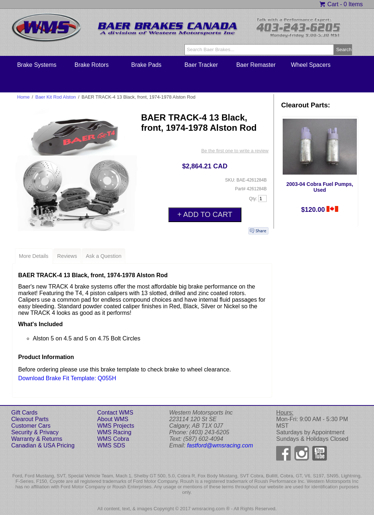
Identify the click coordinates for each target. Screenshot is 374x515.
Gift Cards (24, 412)
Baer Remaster (256, 65)
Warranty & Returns (36, 439)
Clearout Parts (30, 419)
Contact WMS (115, 412)
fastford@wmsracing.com (220, 445)
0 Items (353, 4)
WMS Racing (114, 432)
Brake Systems (37, 65)
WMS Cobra (113, 439)
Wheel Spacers (311, 65)
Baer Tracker (201, 65)
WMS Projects (115, 426)
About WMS (112, 419)
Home (23, 97)
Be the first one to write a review (234, 150)
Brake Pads (146, 65)
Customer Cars (31, 426)
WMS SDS (111, 445)
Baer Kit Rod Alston (55, 97)
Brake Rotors (91, 65)
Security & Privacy (35, 432)
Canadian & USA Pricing (43, 445)
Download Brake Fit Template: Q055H (67, 378)
